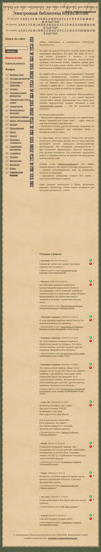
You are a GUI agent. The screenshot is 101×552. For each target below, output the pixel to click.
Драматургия (16, 106)
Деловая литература (20, 78)
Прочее (13, 135)
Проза (13, 132)
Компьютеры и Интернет (17, 111)
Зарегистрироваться (85, 11)
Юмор (13, 168)
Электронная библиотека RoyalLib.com (50, 13)
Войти (68, 11)
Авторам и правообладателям (62, 538)
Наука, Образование (20, 120)
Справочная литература (16, 148)
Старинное (15, 153)
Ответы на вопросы (15, 63)
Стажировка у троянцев (71, 462)
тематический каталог (51, 105)
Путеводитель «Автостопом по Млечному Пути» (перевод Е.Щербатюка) (62, 390)
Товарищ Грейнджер (69, 432)
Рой (62, 506)
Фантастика (16, 160)
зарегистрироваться (67, 164)
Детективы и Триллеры (16, 83)
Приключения (17, 128)
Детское (14, 89)
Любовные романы (19, 116)
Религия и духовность (15, 141)
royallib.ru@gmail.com (35, 538)
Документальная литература (18, 94)
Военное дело (17, 74)
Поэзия (13, 124)
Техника (14, 157)
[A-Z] (50, 21)
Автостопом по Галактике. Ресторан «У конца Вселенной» (61, 328)
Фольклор (15, 164)
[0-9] (56, 21)
